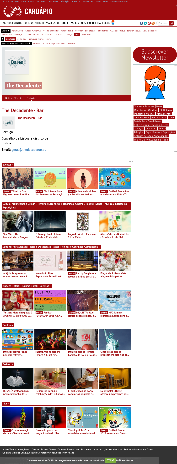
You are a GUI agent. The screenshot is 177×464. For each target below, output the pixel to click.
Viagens (50, 23)
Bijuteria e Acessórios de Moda (151, 139)
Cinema (80, 203)
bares (77, 34)
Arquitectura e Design (24, 203)
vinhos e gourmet (51, 30)
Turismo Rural (30, 285)
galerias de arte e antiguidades (39, 34)
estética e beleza (134, 30)
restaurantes (17, 30)
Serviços (139, 128)
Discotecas (140, 110)
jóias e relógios (150, 30)
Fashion (74, 23)
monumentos (102, 30)
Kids (83, 23)
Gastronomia (92, 246)
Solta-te (40, 23)
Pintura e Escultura (49, 203)
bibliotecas (90, 30)
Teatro (90, 203)
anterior (37, 43)
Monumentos (164, 113)
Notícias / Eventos (14, 98)
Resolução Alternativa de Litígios (46, 452)
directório (10, 38)
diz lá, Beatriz (24, 449)
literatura (59, 34)
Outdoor (62, 23)
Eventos (7, 164)
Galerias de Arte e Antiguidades (151, 135)
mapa (49, 38)
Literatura (121, 203)
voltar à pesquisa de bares (54, 43)
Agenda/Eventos (12, 23)
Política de (124, 460)
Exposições (9, 207)
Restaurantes (21, 246)
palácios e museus (117, 30)
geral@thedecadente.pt (28, 149)
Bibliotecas (166, 110)
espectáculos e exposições (12, 34)
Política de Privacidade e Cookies (138, 449)
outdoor (79, 30)
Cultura (28, 23)
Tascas (56, 246)
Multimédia (94, 23)
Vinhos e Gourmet (73, 246)
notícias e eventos (36, 38)
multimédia (21, 38)
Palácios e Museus (144, 113)
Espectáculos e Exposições (160, 132)
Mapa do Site (68, 452)
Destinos (45, 285)
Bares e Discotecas (40, 246)
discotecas (86, 34)
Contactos (31, 98)
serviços (69, 34)
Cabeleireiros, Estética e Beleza (151, 124)
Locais (106, 23)
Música (109, 203)
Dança (99, 203)
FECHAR (110, 460)
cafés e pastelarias (33, 30)
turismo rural (67, 30)
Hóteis (16, 285)
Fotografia (68, 203)
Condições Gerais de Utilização (16, 452)
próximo (71, 43)
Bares (159, 106)
